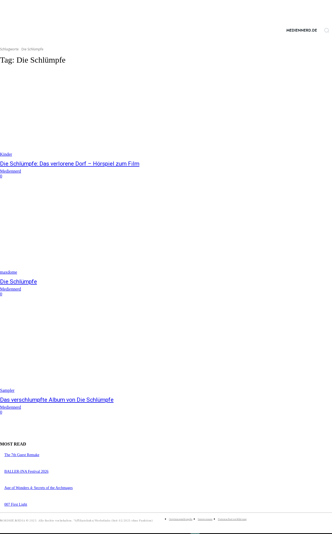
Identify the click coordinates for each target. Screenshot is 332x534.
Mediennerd (10, 171)
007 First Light (15, 504)
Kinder (6, 154)
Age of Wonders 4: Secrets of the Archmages (38, 488)
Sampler (7, 390)
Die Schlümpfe (18, 281)
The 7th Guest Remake (21, 455)
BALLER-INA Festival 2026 (26, 471)
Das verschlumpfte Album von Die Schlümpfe (57, 399)
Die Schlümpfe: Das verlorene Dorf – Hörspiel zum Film (69, 163)
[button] (326, 30)
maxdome (8, 272)
